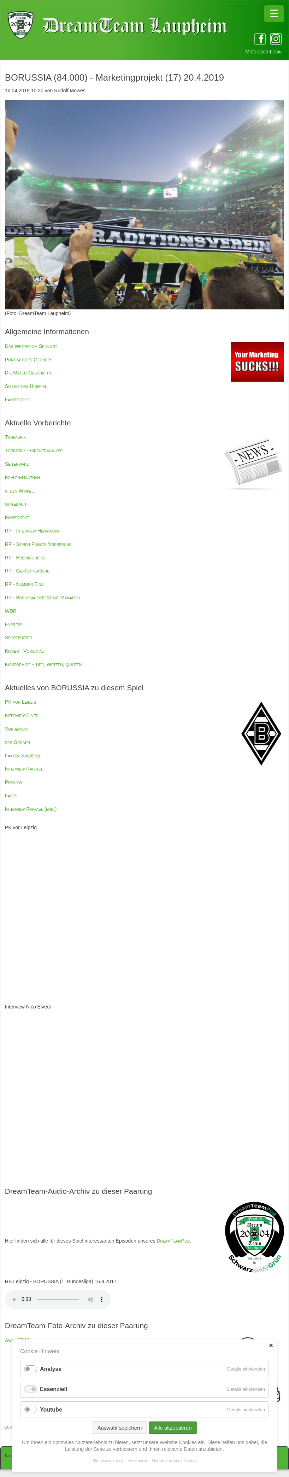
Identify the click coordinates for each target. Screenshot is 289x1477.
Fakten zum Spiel (23, 755)
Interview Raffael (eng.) (31, 809)
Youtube (51, 1410)
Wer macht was (108, 1460)
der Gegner (17, 742)
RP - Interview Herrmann (32, 531)
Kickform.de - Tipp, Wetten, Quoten (43, 664)
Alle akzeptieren (173, 1428)
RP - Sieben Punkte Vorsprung (38, 544)
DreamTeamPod (173, 1241)
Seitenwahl (17, 464)
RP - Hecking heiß (25, 557)
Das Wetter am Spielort (31, 346)
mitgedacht (16, 504)
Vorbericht (17, 729)
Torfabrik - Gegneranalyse (34, 450)
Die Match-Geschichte (29, 373)
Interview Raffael (24, 769)
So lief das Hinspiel (26, 386)
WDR (11, 611)
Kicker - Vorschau (25, 651)
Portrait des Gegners (29, 359)
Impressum (137, 1460)
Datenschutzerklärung (174, 1460)
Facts (11, 795)
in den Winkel (19, 491)
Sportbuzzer (18, 637)
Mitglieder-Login (264, 51)
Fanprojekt (17, 399)
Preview (13, 782)
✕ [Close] (271, 1346)
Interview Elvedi (22, 715)
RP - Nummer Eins (24, 584)
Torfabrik (15, 437)
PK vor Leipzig (20, 702)
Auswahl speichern (119, 1428)
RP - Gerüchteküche (27, 571)
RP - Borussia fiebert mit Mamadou (42, 597)
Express (14, 624)
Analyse (50, 1369)
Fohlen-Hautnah (22, 477)
